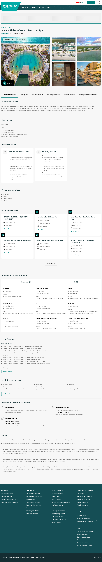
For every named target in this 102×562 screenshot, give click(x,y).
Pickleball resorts (32, 514)
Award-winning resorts (34, 496)
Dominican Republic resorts (61, 502)
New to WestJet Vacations (9, 502)
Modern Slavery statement (86, 521)
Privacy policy (81, 515)
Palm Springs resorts (59, 514)
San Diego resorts (57, 516)
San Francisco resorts (59, 519)
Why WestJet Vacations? (85, 496)
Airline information (83, 499)
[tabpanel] (51, 308)
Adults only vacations (33, 494)
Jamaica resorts (57, 508)
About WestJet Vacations (85, 490)
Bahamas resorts (57, 494)
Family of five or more (33, 505)
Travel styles (30, 490)
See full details (7, 371)
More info (7, 229)
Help (78, 528)
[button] (25, 61)
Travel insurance (82, 543)
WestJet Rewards (83, 502)
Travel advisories (83, 534)
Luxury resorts (31, 499)
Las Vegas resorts (57, 505)
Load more (51, 263)
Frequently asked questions (86, 531)
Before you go (81, 540)
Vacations (4, 490)
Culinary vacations (32, 511)
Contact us (80, 494)
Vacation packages (7, 494)
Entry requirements (83, 537)
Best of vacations (6, 496)
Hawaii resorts (56, 522)
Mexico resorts (56, 499)
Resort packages (57, 490)
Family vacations (31, 508)
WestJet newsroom (84, 505)
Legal (79, 512)
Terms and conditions (84, 518)
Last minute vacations (8, 499)
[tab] (26, 282)
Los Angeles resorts (58, 511)
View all (7, 83)
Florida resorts (56, 496)
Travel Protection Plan (84, 546)
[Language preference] (79, 2)
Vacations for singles (33, 502)
